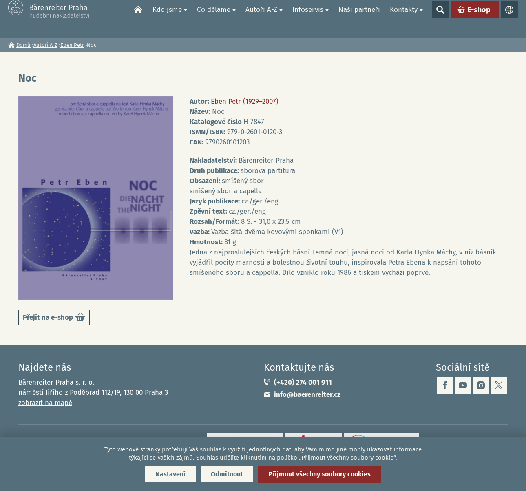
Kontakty (404, 18)
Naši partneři (359, 18)
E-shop (479, 18)
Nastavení (170, 474)
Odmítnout (227, 474)
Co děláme (213, 18)
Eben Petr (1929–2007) (244, 101)
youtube (463, 385)
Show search (440, 18)
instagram (481, 385)
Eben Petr (72, 45)
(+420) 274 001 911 (303, 382)
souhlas (210, 449)
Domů (138, 18)
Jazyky (509, 18)
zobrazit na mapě (45, 402)
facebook (445, 385)
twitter (499, 385)
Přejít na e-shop (54, 318)
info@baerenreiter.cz (307, 394)
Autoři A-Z (261, 18)
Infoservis (307, 18)
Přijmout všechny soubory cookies (319, 474)
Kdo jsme (167, 18)
